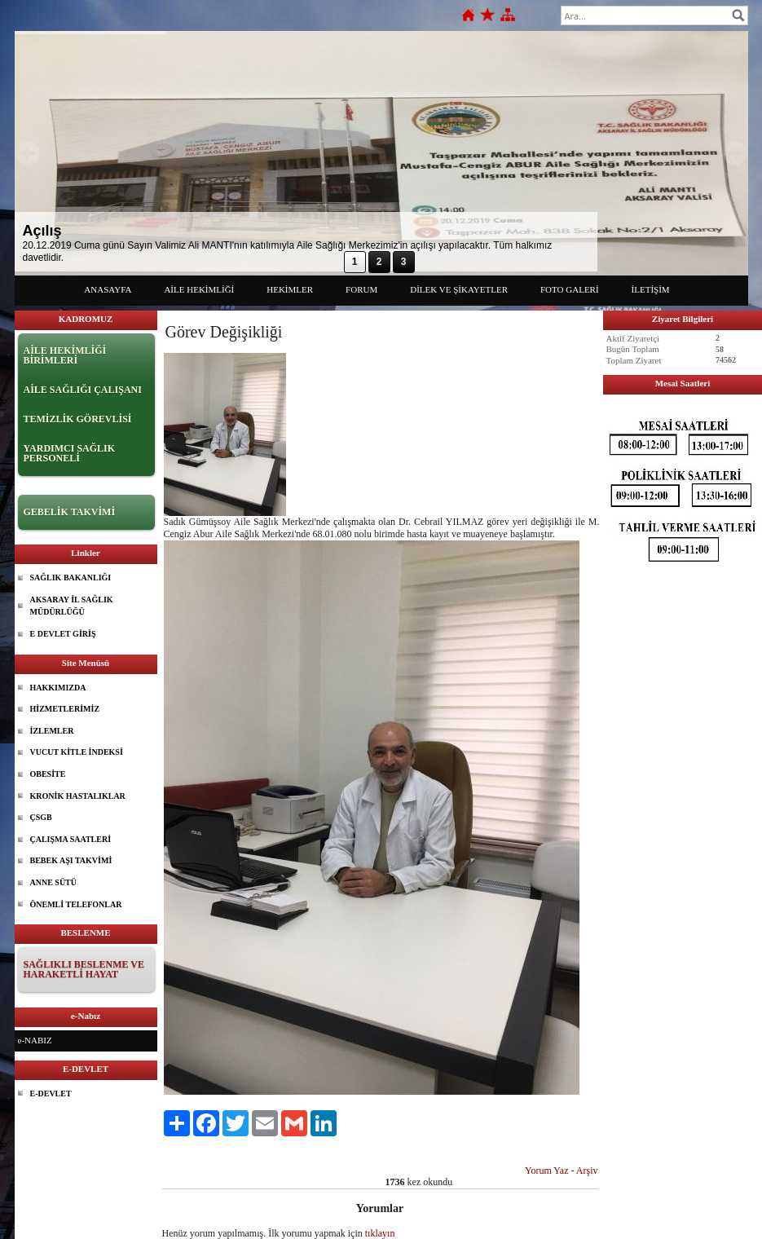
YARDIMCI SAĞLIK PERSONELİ (70, 453)
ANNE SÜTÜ (53, 882)
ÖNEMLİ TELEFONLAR (76, 904)
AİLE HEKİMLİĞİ (199, 289)
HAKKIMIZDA (58, 687)
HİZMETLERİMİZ (65, 708)
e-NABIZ (35, 1040)
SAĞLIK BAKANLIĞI (71, 577)
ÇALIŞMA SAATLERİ (71, 839)
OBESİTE (48, 773)
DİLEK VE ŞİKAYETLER (459, 289)
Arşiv (587, 1170)
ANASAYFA (107, 289)
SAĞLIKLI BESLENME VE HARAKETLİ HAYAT (84, 969)
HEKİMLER (289, 289)
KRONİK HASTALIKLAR (78, 795)
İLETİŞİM (651, 289)
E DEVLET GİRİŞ (63, 633)
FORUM (361, 289)
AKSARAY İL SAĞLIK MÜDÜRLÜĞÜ (71, 606)
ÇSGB (41, 817)
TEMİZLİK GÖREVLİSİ (78, 419)
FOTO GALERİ (569, 289)
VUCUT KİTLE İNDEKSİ (76, 751)
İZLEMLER (52, 730)
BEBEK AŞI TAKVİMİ (71, 860)
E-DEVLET (51, 1093)
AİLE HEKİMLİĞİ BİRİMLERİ (65, 355)
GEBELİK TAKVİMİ (70, 512)
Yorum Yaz (546, 1170)
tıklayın (380, 1233)
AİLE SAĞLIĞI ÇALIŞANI (83, 389)
